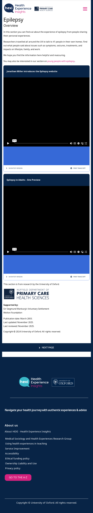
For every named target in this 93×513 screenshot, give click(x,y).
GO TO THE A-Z (18, 477)
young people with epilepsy (61, 61)
